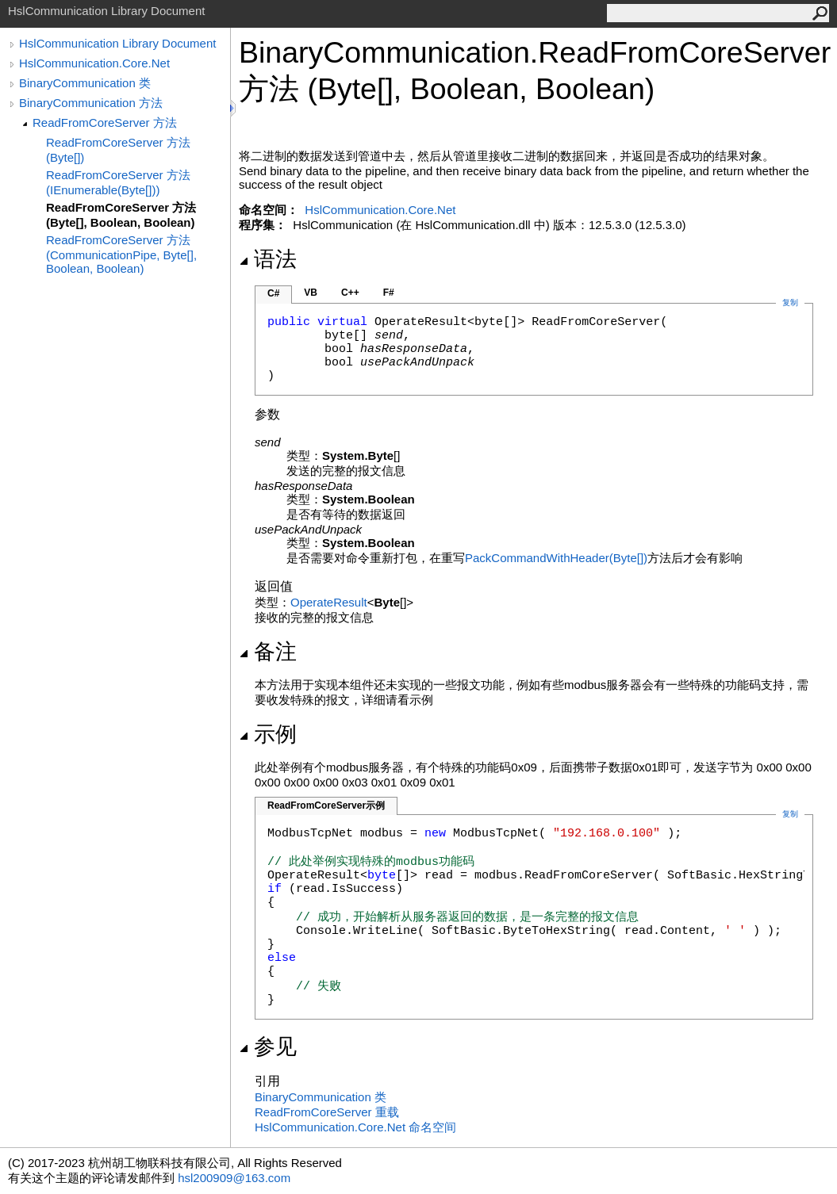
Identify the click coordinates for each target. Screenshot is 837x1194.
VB (310, 292)
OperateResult (328, 602)
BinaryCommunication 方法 (91, 102)
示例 (268, 734)
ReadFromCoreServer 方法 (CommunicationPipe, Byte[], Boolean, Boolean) (121, 254)
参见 (268, 1046)
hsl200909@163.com (234, 1177)
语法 (268, 259)
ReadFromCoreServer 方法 (105, 122)
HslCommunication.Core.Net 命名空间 (355, 1127)
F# (388, 292)
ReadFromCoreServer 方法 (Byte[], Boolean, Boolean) (121, 215)
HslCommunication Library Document (117, 43)
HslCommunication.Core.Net (94, 63)
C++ (350, 292)
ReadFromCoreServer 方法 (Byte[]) (118, 150)
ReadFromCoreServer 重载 (327, 1112)
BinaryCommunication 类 (85, 83)
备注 (268, 652)
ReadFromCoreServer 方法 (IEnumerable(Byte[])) (118, 182)
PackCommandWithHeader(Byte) (556, 557)
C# (273, 293)
